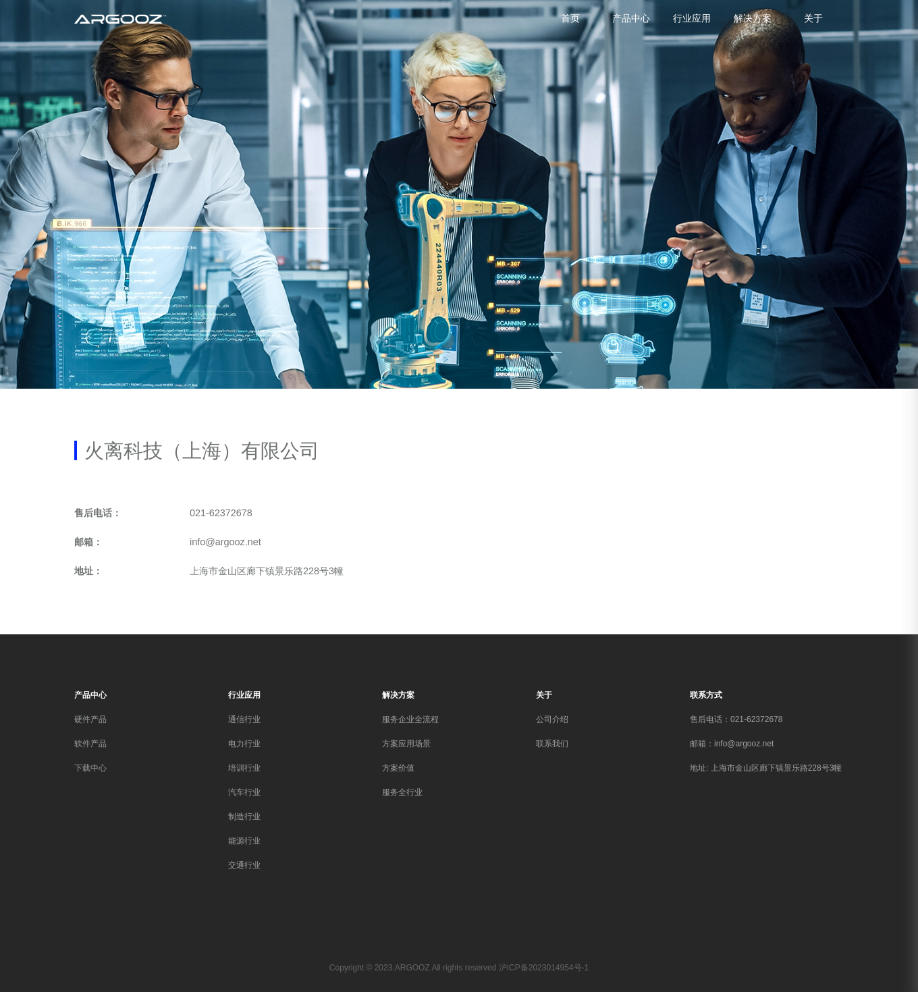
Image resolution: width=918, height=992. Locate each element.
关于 (813, 18)
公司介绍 (552, 719)
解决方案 (753, 18)
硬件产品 (90, 719)
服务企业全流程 (410, 719)
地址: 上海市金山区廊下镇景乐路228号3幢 (766, 768)
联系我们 (552, 743)
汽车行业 (244, 792)
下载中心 (90, 768)
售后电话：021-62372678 (736, 719)
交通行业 (244, 865)
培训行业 (244, 768)
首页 (570, 18)
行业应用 (692, 18)
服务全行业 (402, 792)
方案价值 (398, 768)
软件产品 (90, 743)
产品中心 (631, 18)
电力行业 (244, 743)
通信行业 (244, 719)
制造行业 (244, 816)
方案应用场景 (406, 743)
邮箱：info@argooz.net (732, 743)
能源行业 (244, 841)
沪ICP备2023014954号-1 (544, 967)
